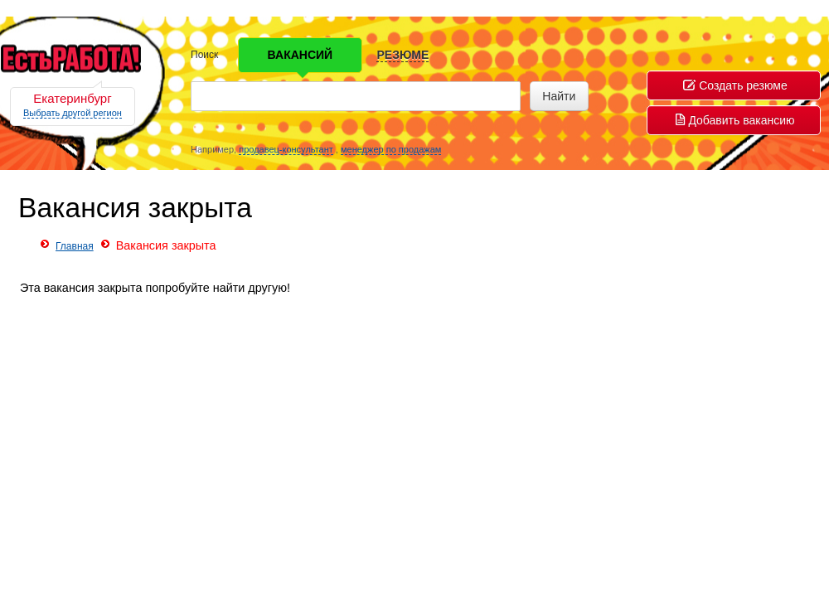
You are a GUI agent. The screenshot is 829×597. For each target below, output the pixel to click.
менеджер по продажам (391, 149)
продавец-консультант (286, 149)
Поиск (204, 55)
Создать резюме (735, 85)
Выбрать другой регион (72, 113)
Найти (558, 96)
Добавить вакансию (735, 120)
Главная (75, 246)
